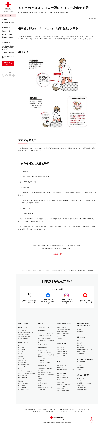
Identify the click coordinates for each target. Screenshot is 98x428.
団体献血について (61, 380)
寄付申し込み (7, 63)
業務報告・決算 (22, 362)
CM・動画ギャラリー (23, 389)
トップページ (21, 270)
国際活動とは (60, 347)
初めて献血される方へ (62, 365)
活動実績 (59, 338)
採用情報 (45, 409)
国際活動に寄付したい (62, 349)
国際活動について (7, 27)
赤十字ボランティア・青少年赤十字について (8, 37)
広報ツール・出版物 (44, 270)
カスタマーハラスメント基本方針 (26, 373)
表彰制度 (40, 385)
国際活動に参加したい (62, 351)
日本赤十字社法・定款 (23, 364)
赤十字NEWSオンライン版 (58, 270)
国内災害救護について (8, 23)
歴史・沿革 (21, 347)
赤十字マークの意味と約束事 (25, 332)
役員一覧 (20, 351)
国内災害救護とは (61, 327)
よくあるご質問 (41, 389)
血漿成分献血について (62, 377)
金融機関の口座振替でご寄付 (45, 336)
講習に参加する (80, 347)
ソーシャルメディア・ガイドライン (64, 411)
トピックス (79, 380)
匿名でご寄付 (41, 365)
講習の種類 (79, 343)
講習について (6, 43)
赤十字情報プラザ (22, 385)
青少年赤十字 (80, 331)
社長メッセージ (22, 349)
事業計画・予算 (22, 360)
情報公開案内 (49, 411)
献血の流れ (60, 367)
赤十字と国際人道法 (23, 338)
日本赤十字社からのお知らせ (84, 383)
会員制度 (40, 378)
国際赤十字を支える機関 (24, 336)
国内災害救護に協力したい (63, 329)
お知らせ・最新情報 (8, 53)
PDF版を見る (56, 254)
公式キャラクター (22, 377)
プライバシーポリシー (38, 411)
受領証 (39, 380)
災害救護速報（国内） (82, 387)
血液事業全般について (62, 388)
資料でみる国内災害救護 (63, 333)
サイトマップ (78, 411)
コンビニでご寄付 (42, 350)
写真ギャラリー (22, 387)
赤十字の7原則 (22, 330)
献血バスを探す (61, 375)
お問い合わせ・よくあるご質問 (33, 409)
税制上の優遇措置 (42, 383)
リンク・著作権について (83, 409)
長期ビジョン (21, 358)
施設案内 (20, 381)
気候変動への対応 (22, 375)
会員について (21, 366)
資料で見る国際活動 (62, 353)
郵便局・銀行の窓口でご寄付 (45, 338)
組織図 (20, 354)
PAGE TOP (91, 420)
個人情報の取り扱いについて (45, 387)
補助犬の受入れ (61, 382)
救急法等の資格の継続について (84, 349)
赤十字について (6, 16)
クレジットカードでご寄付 (44, 333)
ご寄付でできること (43, 327)
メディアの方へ (54, 409)
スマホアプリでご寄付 (43, 363)
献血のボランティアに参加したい (65, 384)
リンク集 (72, 409)
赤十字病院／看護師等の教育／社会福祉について (8, 47)
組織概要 (20, 356)
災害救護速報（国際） (82, 389)
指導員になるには (81, 351)
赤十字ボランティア (82, 329)
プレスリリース (80, 378)
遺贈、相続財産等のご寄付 (44, 372)
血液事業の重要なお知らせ (63, 390)
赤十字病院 (79, 365)
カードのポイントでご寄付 (44, 352)
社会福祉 (79, 369)
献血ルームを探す (61, 373)
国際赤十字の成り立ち (23, 334)
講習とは (79, 340)
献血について (6, 31)
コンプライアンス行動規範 (25, 371)
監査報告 (20, 369)
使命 (19, 345)
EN (10, 72)
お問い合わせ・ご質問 (8, 57)
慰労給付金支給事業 (62, 331)
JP (7, 72)
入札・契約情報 (64, 409)
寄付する (4, 19)
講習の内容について (82, 345)
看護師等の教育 (80, 367)
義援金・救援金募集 (82, 385)
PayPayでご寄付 (42, 344)
